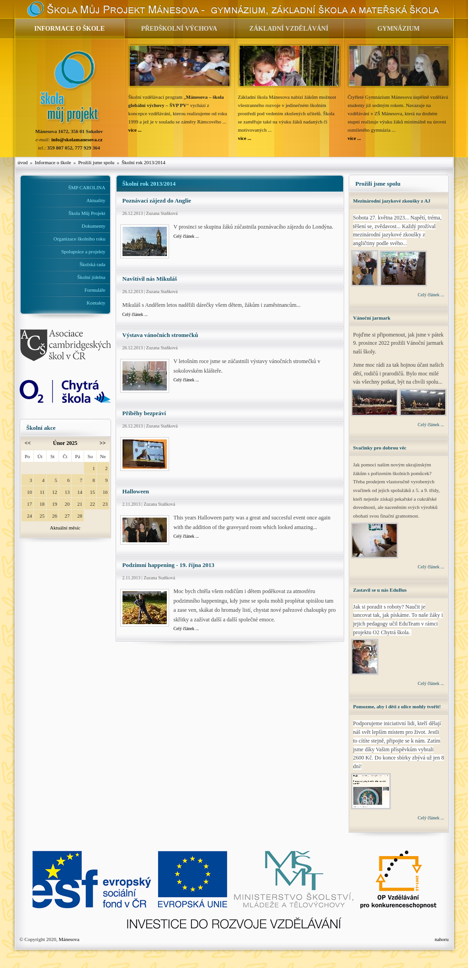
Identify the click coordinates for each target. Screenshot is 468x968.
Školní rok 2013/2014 (143, 162)
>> (103, 443)
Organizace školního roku (79, 238)
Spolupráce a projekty (83, 251)
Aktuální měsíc (65, 527)
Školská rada (93, 264)
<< (28, 443)
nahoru (442, 939)
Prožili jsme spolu (96, 162)
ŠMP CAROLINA (86, 187)
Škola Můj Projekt (87, 213)
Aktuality (96, 200)
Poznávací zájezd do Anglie (156, 200)
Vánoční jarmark (372, 318)
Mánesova (68, 939)
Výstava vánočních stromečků (160, 335)
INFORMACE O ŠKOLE (69, 28)
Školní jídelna (91, 277)
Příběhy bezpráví (144, 413)
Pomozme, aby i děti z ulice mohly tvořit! (397, 706)
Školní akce (41, 427)
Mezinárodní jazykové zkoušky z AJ (392, 200)
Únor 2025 (65, 443)
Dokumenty (94, 226)
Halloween (135, 491)
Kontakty (96, 302)
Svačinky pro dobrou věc (380, 447)
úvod (23, 162)
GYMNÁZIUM (399, 28)
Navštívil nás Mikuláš (149, 278)
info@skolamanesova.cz (76, 139)
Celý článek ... (186, 236)
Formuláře (95, 290)
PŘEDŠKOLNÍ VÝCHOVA (179, 28)
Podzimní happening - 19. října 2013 (168, 565)
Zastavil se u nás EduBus (380, 590)
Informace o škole (53, 162)
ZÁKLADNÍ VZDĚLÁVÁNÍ (289, 28)
